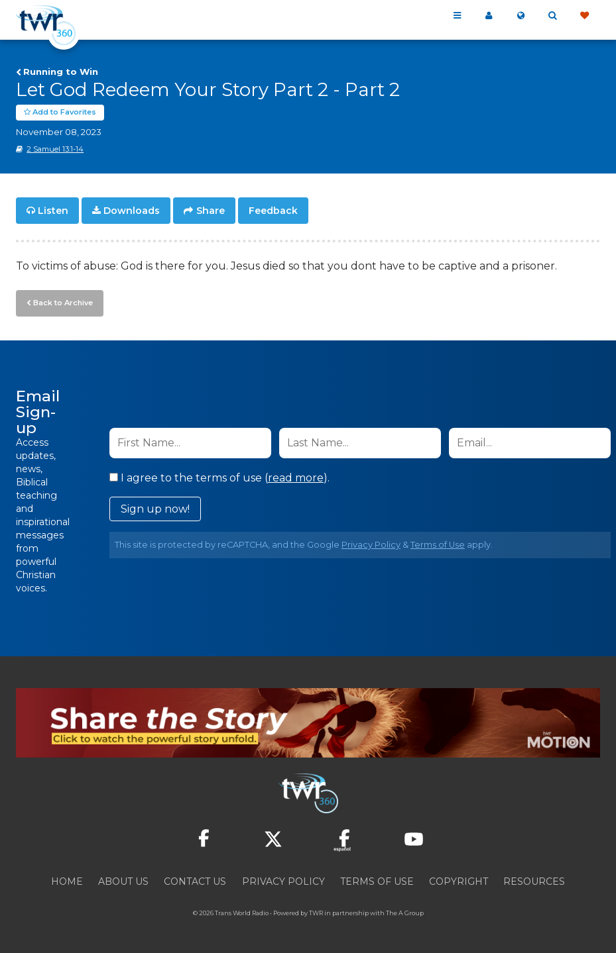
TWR (316, 913)
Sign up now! (155, 509)
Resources (534, 881)
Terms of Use (437, 545)
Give (584, 16)
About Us (123, 881)
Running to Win (60, 71)
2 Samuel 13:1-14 (55, 149)
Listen (53, 211)
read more (296, 478)
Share (210, 211)
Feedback (273, 211)
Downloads (131, 211)
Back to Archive (63, 302)
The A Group (405, 913)
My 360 (489, 16)
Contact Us (195, 881)
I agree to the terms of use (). (219, 478)
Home (67, 881)
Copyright (458, 881)
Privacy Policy (370, 545)
